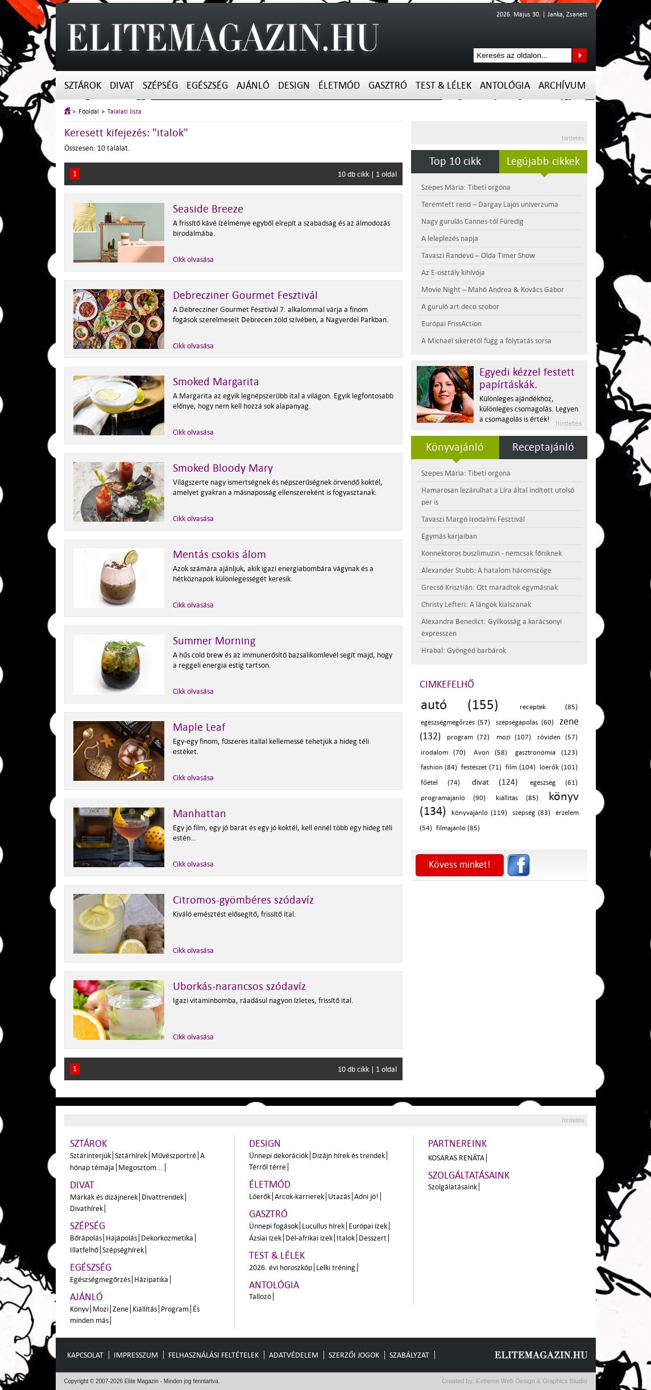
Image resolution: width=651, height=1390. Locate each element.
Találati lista (124, 111)
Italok (346, 1238)
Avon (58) (491, 752)
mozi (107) (513, 737)
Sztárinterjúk (90, 1155)
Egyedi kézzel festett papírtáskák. (527, 378)
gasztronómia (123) (546, 752)
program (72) (468, 737)
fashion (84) (439, 767)
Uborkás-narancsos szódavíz (239, 986)
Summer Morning (214, 641)
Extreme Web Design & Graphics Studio (530, 1380)
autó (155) (460, 705)
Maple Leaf (199, 727)
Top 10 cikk (455, 161)
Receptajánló (543, 447)
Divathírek (86, 1208)
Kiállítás (144, 1309)
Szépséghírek (123, 1250)
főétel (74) (440, 782)
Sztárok (82, 85)
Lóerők (260, 1196)
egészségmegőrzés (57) (456, 722)
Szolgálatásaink (452, 1187)
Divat (122, 85)
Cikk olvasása (193, 259)
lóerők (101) (558, 767)
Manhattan (199, 814)
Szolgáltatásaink (468, 1175)
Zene (120, 1309)
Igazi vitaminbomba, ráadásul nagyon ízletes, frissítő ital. (263, 1000)
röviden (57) (557, 737)
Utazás (339, 1196)
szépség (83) (531, 813)
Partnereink (457, 1143)
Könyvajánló (455, 447)
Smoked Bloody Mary (223, 468)
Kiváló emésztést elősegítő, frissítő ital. (234, 914)
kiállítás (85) (517, 798)
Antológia (505, 85)
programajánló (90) (453, 798)
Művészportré (173, 1155)
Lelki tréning (335, 1267)
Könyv (79, 1309)
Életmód (339, 85)
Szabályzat (409, 1355)
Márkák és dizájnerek (104, 1197)
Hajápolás (121, 1238)
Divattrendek (163, 1197)
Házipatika (151, 1279)
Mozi (101, 1309)
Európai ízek (368, 1226)
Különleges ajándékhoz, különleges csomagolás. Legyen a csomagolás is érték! (528, 408)
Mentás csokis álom (219, 554)
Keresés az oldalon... (580, 55)
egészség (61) (554, 782)
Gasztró (387, 85)
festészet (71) (481, 767)
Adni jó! (366, 1196)
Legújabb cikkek (543, 161)
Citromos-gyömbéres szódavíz (243, 900)
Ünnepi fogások (273, 1226)
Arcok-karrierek (299, 1196)
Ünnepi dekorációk (278, 1155)
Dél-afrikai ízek (309, 1238)
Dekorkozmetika (167, 1238)
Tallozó (260, 1296)
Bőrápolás (86, 1238)
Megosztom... (140, 1167)
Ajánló (253, 85)
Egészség (207, 85)
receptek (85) (548, 707)
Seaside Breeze (208, 209)
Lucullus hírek (323, 1226)
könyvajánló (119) (479, 813)
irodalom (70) (443, 752)
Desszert (373, 1238)
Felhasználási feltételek (213, 1355)
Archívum (562, 85)
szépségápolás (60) (525, 722)
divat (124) (495, 782)
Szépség (160, 85)
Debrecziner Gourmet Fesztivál (245, 295)
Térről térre (267, 1167)
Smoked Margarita (216, 382)
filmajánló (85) (458, 828)
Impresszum (136, 1355)
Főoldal (88, 111)
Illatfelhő (84, 1250)
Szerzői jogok (354, 1355)
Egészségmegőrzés (100, 1279)
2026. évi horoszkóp (280, 1267)
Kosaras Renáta (456, 1158)
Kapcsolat (85, 1355)
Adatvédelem (293, 1355)
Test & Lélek (443, 85)
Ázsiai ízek (265, 1238)
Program (175, 1309)
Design (294, 85)
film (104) (520, 767)
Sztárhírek (131, 1155)
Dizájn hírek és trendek (348, 1155)
